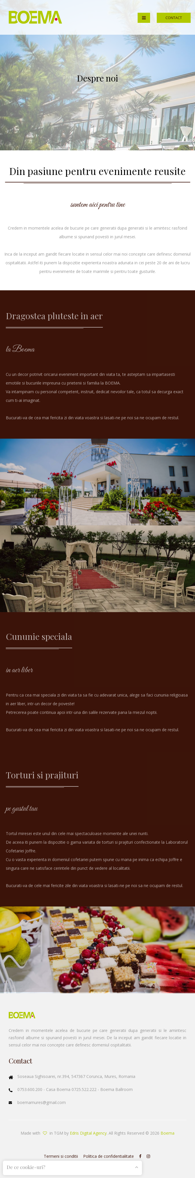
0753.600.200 (30, 1089)
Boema (167, 1133)
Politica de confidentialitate (108, 1156)
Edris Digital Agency (88, 1133)
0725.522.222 (85, 1089)
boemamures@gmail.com (41, 1102)
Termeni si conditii (61, 1156)
